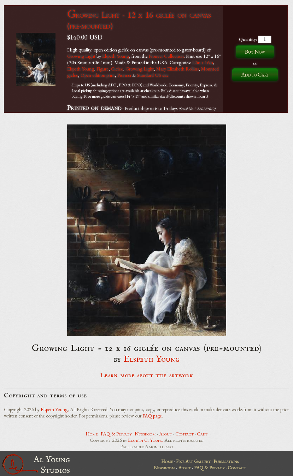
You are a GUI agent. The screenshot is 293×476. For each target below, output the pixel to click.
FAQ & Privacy (116, 434)
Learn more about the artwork (146, 375)
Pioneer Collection (166, 56)
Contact (184, 434)
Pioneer (124, 75)
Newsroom (145, 434)
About (165, 434)
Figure (102, 69)
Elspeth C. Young (145, 440)
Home (92, 434)
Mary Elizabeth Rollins (177, 69)
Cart (202, 434)
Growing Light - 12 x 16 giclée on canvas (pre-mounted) (138, 20)
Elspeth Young (115, 56)
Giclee (117, 69)
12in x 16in (202, 62)
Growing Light (81, 56)
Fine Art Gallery (193, 461)
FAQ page (152, 416)
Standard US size (153, 75)
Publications (226, 461)
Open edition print (98, 75)
